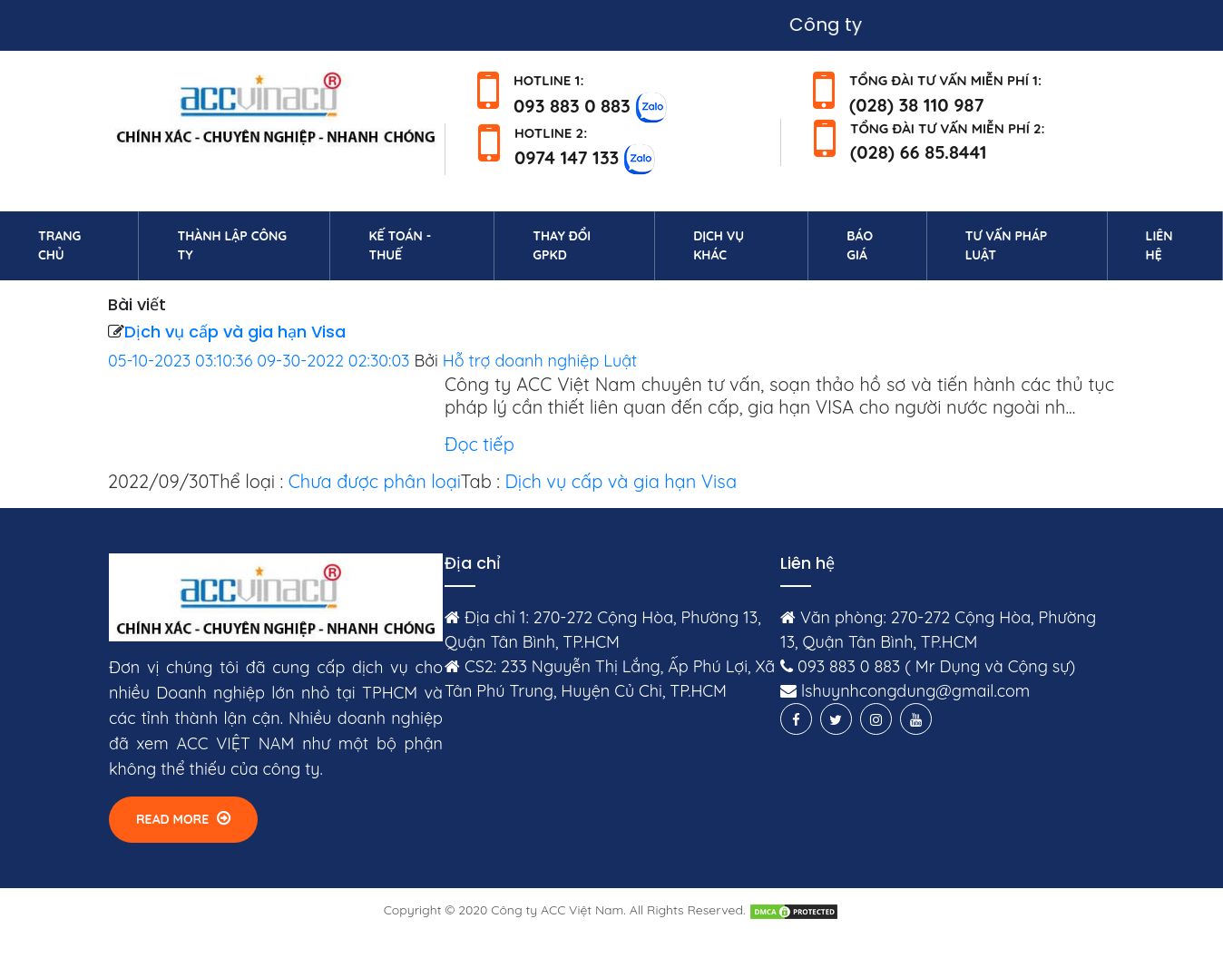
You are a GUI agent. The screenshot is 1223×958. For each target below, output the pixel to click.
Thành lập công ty (232, 245)
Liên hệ (1184, 245)
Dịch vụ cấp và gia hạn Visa (235, 331)
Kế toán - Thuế (399, 245)
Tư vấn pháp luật (1006, 245)
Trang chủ (85, 245)
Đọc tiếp (479, 444)
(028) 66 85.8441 (918, 152)
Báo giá (859, 245)
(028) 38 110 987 (916, 104)
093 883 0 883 (572, 104)
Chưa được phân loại (375, 481)
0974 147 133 (566, 157)
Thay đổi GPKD (562, 245)
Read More (183, 818)
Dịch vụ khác (718, 245)
